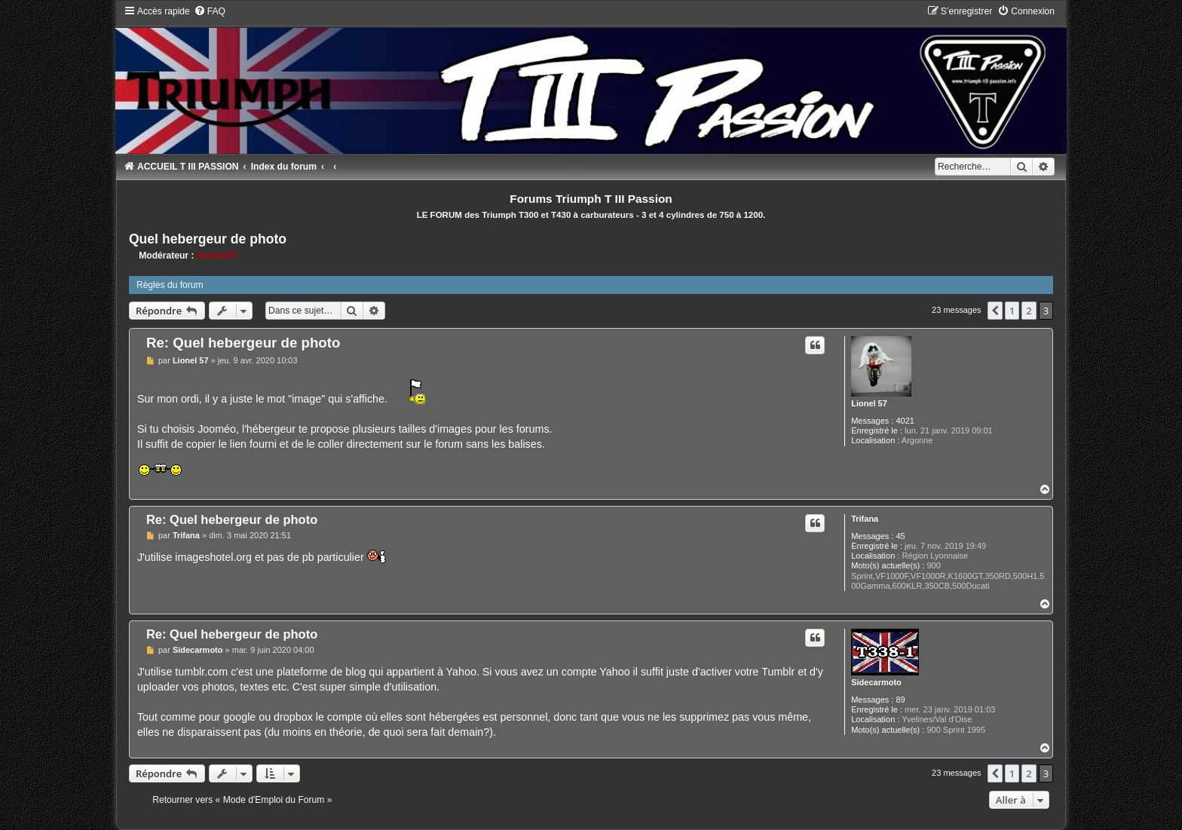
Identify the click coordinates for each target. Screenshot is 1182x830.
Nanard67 (217, 255)
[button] (995, 311)
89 (900, 699)
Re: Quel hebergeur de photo (243, 343)
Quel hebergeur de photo (207, 239)
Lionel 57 (869, 403)
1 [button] (1012, 310)
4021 (905, 420)
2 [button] (1028, 310)
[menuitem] (209, 11)
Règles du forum (170, 285)
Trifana (864, 518)
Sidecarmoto (876, 682)
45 (900, 536)
